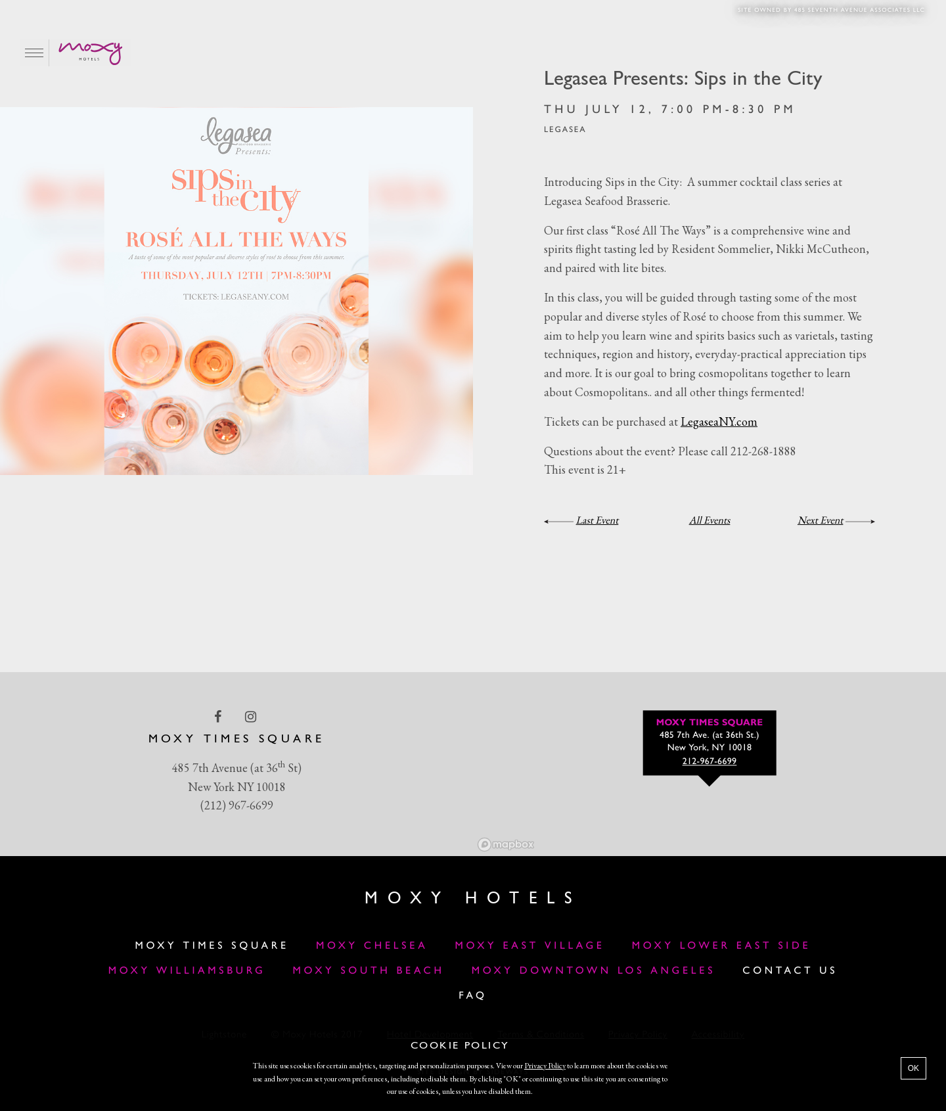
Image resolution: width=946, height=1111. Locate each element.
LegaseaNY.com (719, 421)
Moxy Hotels (473, 899)
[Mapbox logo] (506, 844)
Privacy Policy (545, 1065)
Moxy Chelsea (372, 946)
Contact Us (790, 971)
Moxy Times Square (212, 946)
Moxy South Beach (369, 971)
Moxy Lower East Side (721, 946)
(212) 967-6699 (236, 805)
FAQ (473, 996)
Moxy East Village (530, 946)
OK (913, 1068)
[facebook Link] (219, 716)
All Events (710, 520)
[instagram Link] (252, 716)
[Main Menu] (34, 52)
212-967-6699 (710, 762)
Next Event (820, 520)
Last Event (597, 520)
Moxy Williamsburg (187, 971)
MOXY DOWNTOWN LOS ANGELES (593, 971)
